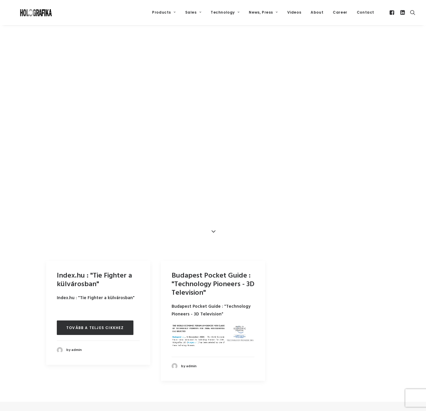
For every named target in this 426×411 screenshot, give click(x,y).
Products (163, 15)
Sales (193, 15)
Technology (225, 15)
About (317, 15)
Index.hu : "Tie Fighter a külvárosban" (94, 282)
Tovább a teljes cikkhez (95, 329)
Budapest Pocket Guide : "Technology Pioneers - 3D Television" (213, 286)
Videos (294, 15)
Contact (365, 15)
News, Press (263, 15)
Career (340, 15)
